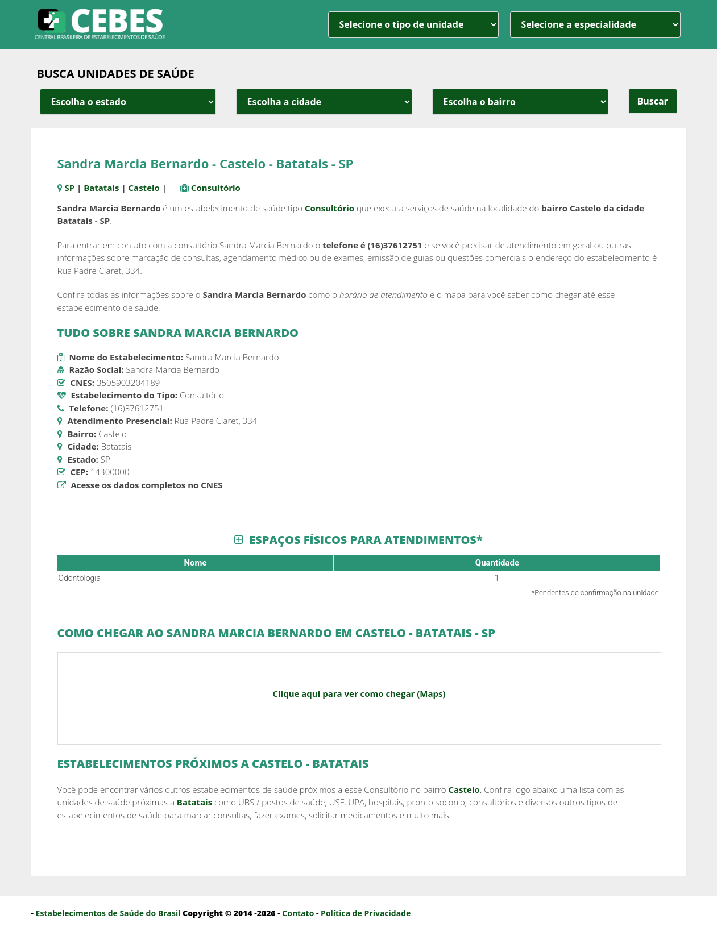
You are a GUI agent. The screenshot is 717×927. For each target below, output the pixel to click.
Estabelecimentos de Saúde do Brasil (108, 913)
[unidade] (413, 24)
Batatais (101, 187)
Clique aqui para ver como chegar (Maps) (358, 693)
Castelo (144, 187)
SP (69, 187)
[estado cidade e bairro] (128, 102)
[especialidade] (595, 24)
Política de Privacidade (366, 913)
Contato (298, 913)
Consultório (216, 187)
